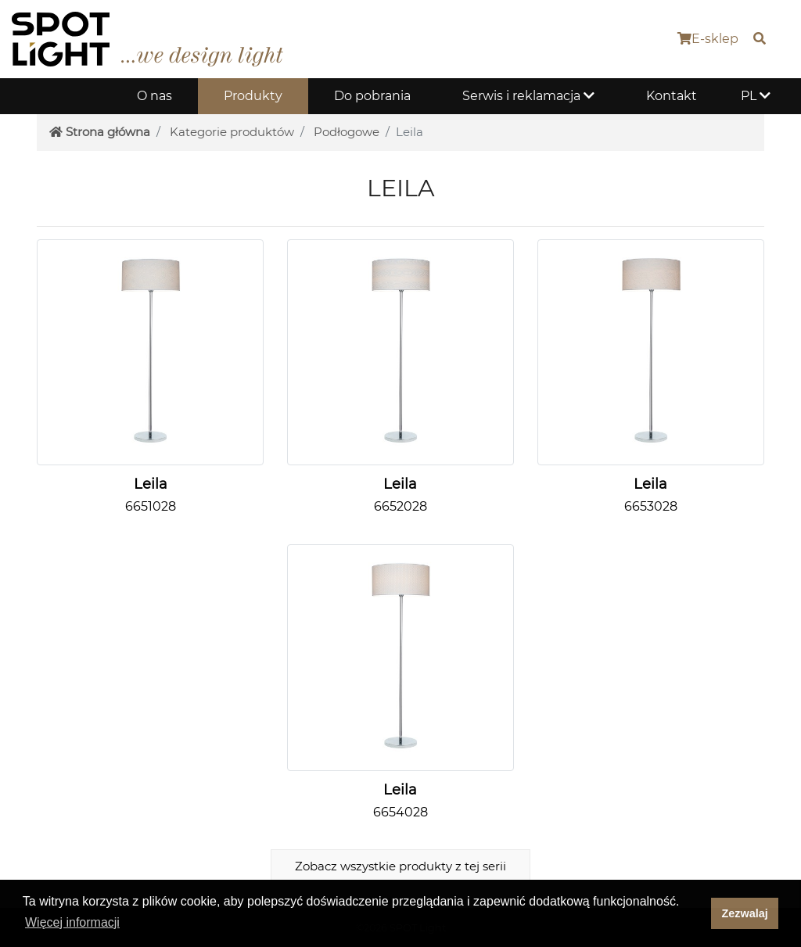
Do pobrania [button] (372, 95)
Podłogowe (346, 131)
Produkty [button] (253, 95)
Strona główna (99, 131)
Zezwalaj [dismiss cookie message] (745, 913)
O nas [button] (154, 95)
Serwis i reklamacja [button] (528, 95)
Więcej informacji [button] (72, 922)
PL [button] (755, 95)
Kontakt (671, 95)
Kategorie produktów (232, 131)
